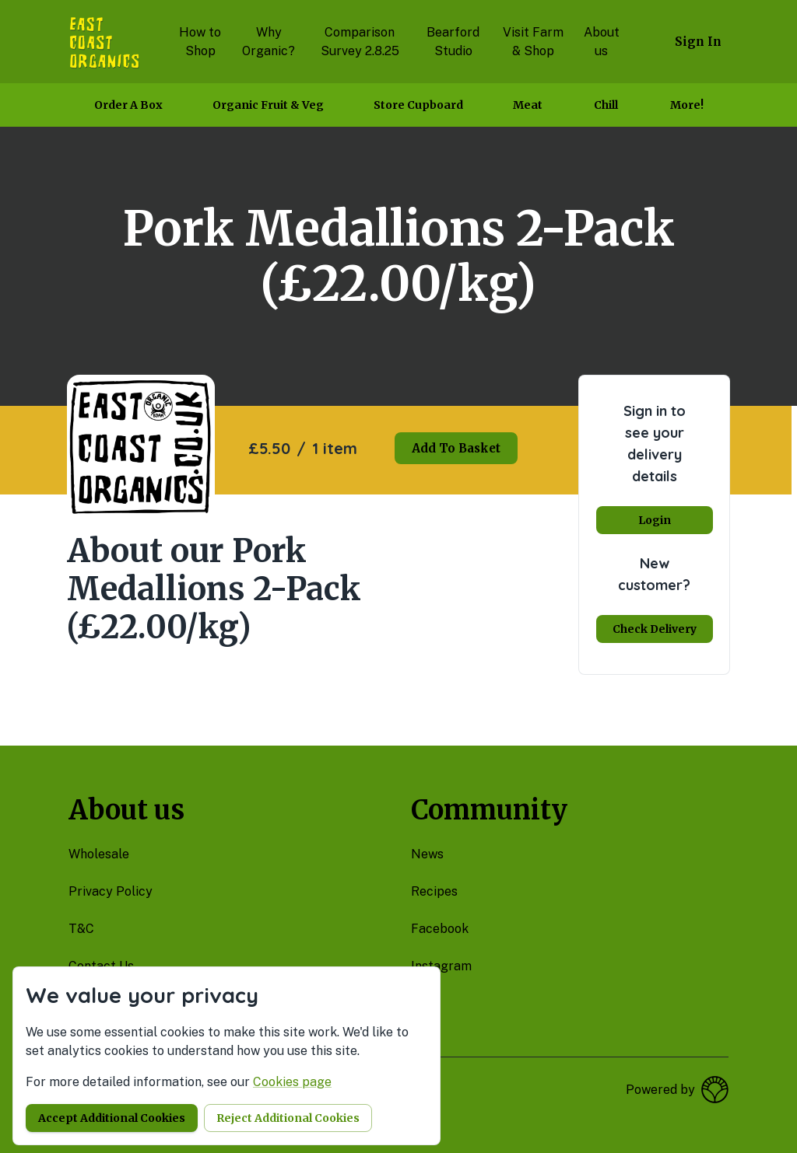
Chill (606, 105)
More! (687, 105)
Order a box (128, 105)
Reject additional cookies (288, 1118)
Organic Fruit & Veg (268, 105)
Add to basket (456, 448)
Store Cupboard (418, 105)
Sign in (698, 41)
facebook (440, 928)
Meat (527, 105)
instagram (441, 966)
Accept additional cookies (111, 1118)
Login (654, 520)
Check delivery (655, 629)
